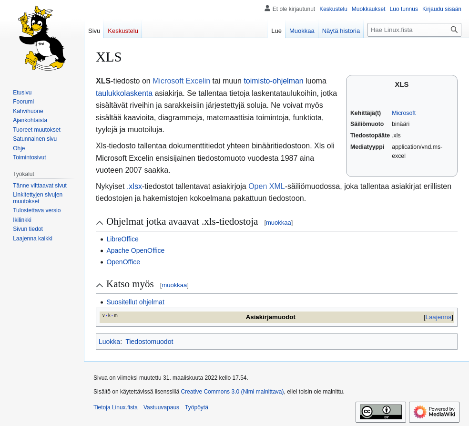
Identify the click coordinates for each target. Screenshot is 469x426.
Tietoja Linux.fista (115, 407)
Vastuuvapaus (161, 407)
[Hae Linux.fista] (414, 30)
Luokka (109, 341)
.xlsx (134, 186)
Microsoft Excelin (181, 81)
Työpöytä (196, 407)
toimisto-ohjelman (273, 81)
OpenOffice (123, 262)
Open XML (266, 186)
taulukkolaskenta (124, 93)
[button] (32, 238)
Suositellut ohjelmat (135, 302)
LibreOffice (122, 239)
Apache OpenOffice (135, 250)
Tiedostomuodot (149, 341)
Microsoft (404, 113)
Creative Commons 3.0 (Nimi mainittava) (232, 391)
